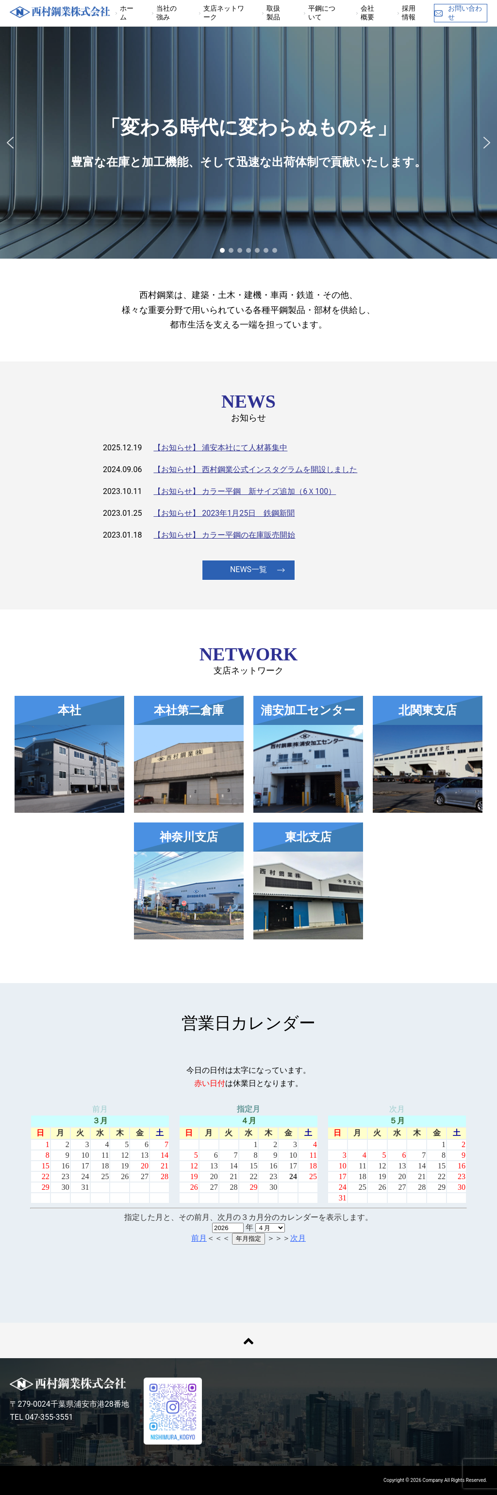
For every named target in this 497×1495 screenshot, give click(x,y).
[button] (10, 142)
